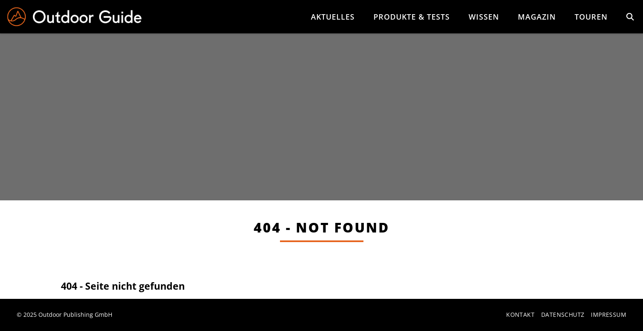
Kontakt (520, 315)
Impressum (608, 315)
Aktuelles (333, 16)
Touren (591, 16)
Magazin (537, 16)
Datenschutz (562, 315)
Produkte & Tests (411, 16)
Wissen (484, 16)
